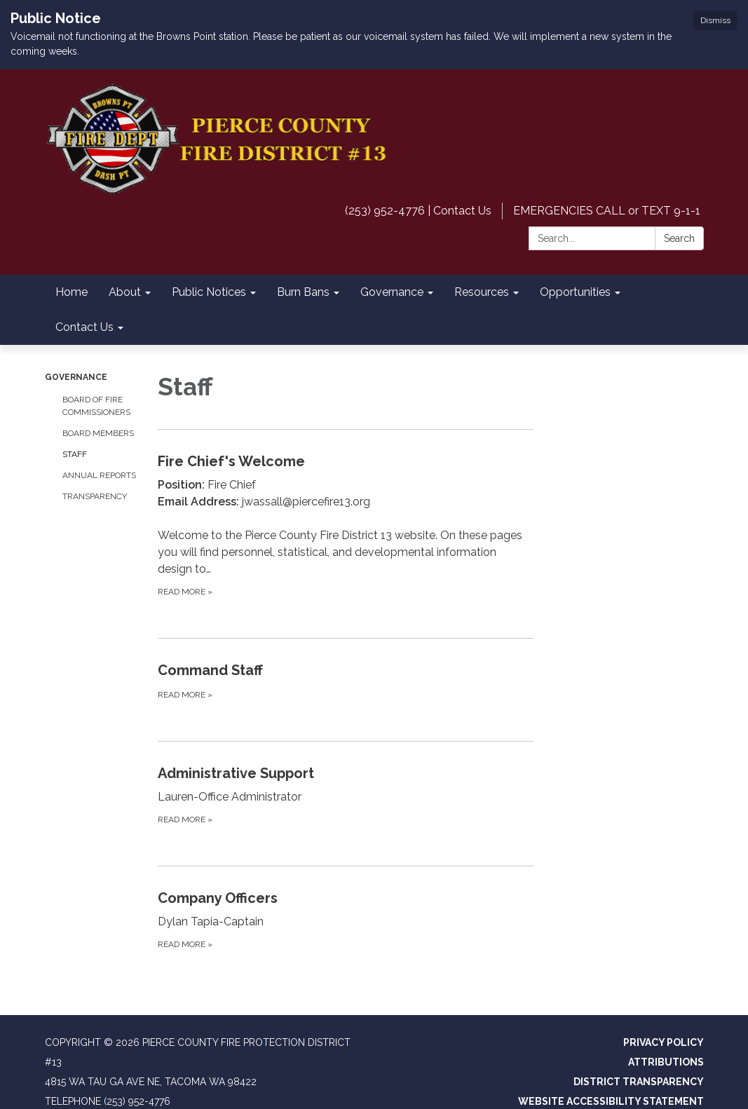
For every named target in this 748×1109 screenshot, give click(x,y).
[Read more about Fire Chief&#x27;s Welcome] (345, 524)
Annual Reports (99, 475)
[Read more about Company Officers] (345, 919)
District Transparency (638, 1081)
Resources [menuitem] (481, 292)
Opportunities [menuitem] (575, 292)
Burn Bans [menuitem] (303, 292)
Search (679, 238)
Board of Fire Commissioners (96, 406)
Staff (74, 454)
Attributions (666, 1062)
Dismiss (715, 20)
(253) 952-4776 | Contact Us (418, 210)
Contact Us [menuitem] (84, 327)
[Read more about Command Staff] (345, 680)
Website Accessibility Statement (611, 1101)
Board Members (98, 433)
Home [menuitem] (71, 292)
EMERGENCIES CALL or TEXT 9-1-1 (606, 210)
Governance (76, 377)
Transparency (94, 496)
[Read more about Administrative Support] (345, 794)
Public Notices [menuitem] (209, 292)
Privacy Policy (663, 1042)
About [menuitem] (125, 292)
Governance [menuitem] (391, 292)
